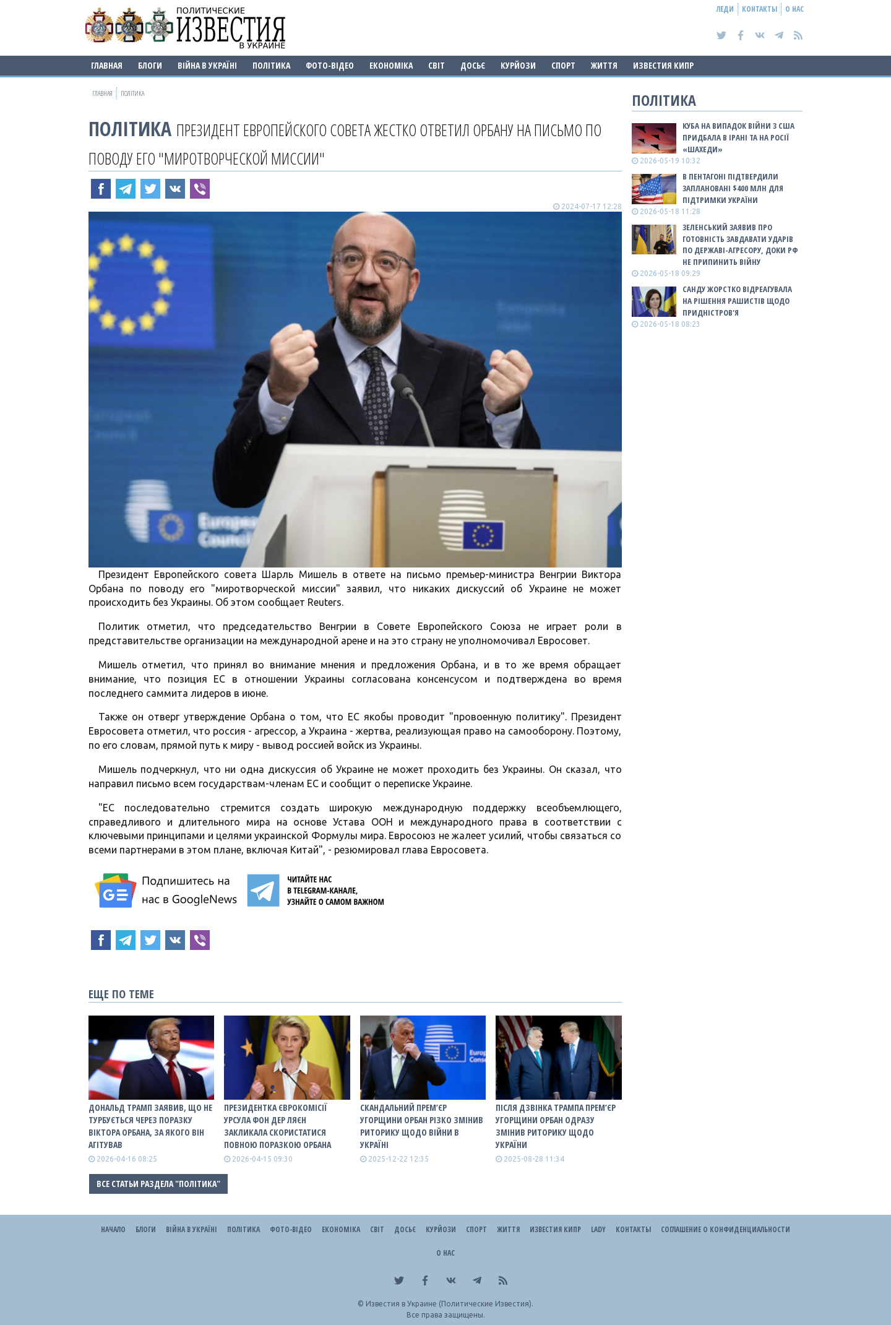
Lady (598, 1229)
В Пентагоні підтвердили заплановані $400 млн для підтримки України (732, 188)
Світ (436, 65)
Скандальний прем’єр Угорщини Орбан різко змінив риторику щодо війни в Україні (421, 1126)
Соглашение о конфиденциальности (725, 1229)
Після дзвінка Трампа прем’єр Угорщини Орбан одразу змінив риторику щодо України (556, 1126)
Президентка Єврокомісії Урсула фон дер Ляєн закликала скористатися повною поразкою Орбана (277, 1126)
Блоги (150, 65)
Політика (271, 65)
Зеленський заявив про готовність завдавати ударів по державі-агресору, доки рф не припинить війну (740, 245)
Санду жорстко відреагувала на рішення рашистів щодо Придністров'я (737, 300)
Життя (604, 65)
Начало (113, 1229)
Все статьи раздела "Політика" (158, 1183)
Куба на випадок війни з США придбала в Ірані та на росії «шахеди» (738, 137)
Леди (725, 9)
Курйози (518, 65)
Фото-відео (330, 65)
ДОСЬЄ (472, 65)
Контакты (759, 9)
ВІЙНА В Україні (207, 65)
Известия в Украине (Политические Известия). (449, 1304)
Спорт (563, 65)
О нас (794, 9)
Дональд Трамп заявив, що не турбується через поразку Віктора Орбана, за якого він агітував (150, 1126)
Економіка (391, 65)
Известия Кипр (663, 65)
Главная (107, 65)
